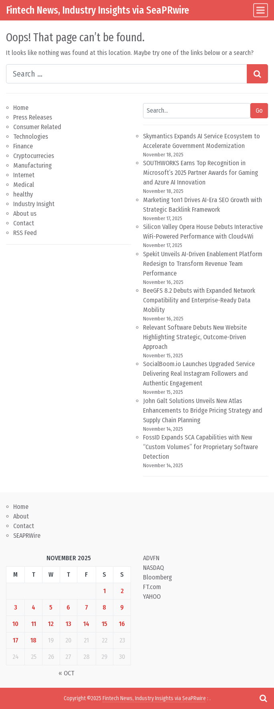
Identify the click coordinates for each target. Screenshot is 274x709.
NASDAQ (153, 567)
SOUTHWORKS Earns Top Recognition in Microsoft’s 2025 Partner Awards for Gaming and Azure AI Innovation (200, 172)
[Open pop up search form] (263, 698)
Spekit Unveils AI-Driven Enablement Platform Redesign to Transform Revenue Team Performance (202, 263)
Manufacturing (32, 165)
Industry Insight (33, 204)
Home (20, 107)
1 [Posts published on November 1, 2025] (104, 591)
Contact (23, 223)
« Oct (66, 673)
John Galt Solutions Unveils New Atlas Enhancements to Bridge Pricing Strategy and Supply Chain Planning (202, 410)
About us (24, 213)
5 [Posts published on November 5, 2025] (50, 607)
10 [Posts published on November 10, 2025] (15, 624)
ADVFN (151, 558)
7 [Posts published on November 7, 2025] (86, 607)
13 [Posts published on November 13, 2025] (68, 624)
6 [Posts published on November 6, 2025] (68, 607)
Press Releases (32, 117)
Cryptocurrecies (33, 156)
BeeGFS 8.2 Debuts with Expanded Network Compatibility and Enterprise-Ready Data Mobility (199, 300)
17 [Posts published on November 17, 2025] (15, 640)
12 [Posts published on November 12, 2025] (51, 624)
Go (259, 110)
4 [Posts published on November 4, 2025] (33, 607)
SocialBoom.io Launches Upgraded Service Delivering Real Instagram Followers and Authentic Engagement (199, 373)
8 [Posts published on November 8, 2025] (104, 607)
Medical (23, 184)
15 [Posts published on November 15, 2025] (104, 624)
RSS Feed (25, 233)
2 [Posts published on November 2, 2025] (122, 591)
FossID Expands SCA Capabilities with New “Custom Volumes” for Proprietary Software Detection (200, 447)
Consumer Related (37, 127)
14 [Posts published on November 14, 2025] (86, 624)
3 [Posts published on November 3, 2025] (15, 607)
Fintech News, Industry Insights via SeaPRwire (97, 10)
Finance (23, 146)
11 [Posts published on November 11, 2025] (33, 624)
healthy (23, 194)
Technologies (30, 136)
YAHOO (152, 596)
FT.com (152, 587)
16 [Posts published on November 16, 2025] (122, 624)
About (21, 516)
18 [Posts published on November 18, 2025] (33, 640)
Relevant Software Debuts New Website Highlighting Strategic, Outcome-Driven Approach (195, 337)
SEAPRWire (26, 535)
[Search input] (126, 73)
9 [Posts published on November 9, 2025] (122, 607)
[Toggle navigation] (260, 10)
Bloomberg (157, 577)
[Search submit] (257, 73)
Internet (23, 175)
